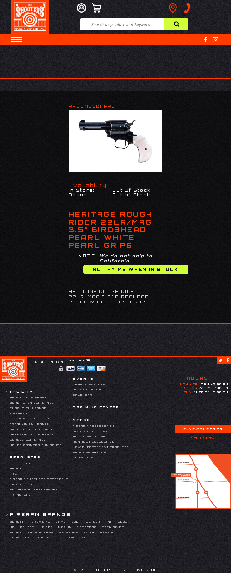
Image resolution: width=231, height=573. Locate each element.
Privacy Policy (25, 484)
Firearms (19, 413)
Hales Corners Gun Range (36, 444)
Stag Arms (65, 537)
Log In (57, 362)
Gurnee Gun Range (28, 439)
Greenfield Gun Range (32, 434)
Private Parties (89, 389)
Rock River (113, 527)
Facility (21, 391)
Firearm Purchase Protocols (39, 478)
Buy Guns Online (89, 436)
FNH (109, 521)
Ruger (16, 532)
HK (12, 527)
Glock (124, 521)
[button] (16, 39)
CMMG (61, 521)
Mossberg (87, 527)
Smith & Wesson (99, 532)
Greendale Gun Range (32, 429)
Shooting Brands (89, 452)
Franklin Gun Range (30, 423)
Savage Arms (41, 532)
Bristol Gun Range (28, 397)
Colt (76, 521)
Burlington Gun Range (32, 402)
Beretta (18, 521)
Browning (41, 521)
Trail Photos (23, 463)
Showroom (83, 457)
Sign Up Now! (203, 438)
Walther (89, 537)
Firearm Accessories (94, 425)
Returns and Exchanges (34, 489)
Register (43, 362)
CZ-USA (93, 521)
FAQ (13, 473)
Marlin (65, 527)
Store (81, 420)
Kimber (46, 527)
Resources (25, 457)
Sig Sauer (68, 532)
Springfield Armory (30, 537)
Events (83, 378)
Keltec (27, 527)
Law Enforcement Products (101, 447)
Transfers (20, 494)
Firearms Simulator (30, 418)
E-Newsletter (203, 429)
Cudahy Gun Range (28, 408)
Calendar (82, 394)
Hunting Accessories (94, 441)
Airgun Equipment (90, 431)
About (16, 468)
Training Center (96, 407)
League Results (89, 384)
